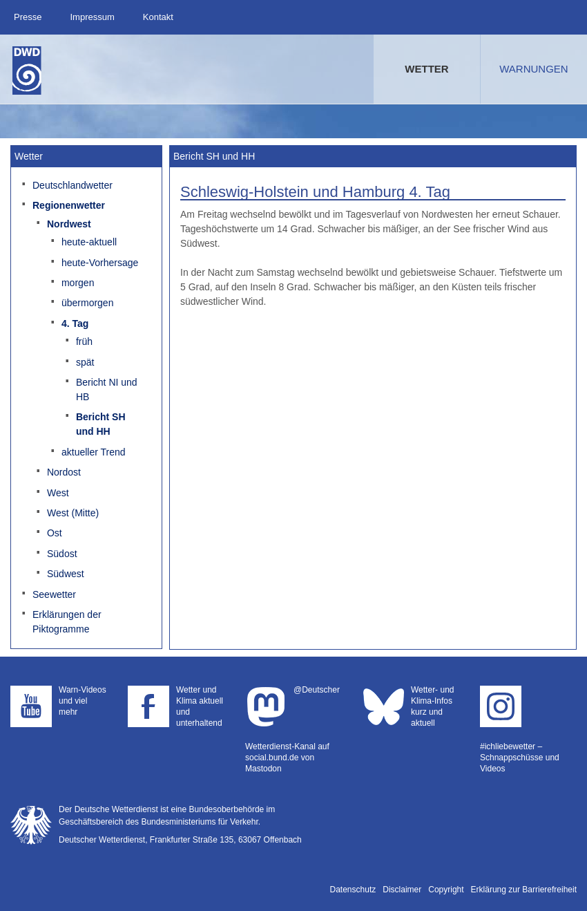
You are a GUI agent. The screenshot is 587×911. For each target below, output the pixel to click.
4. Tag (74, 323)
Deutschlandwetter (72, 185)
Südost (62, 553)
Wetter (426, 69)
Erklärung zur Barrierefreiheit (524, 889)
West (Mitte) (73, 512)
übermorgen (87, 302)
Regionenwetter (68, 205)
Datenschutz (353, 889)
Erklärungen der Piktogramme (67, 622)
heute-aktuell (89, 241)
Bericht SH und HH (101, 424)
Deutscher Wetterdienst (26, 70)
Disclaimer (402, 889)
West (58, 492)
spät (85, 362)
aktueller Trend (93, 452)
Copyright (445, 889)
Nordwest (69, 223)
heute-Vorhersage (99, 262)
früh (84, 341)
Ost (54, 532)
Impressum (92, 17)
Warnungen (533, 69)
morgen (77, 282)
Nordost (64, 472)
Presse (27, 17)
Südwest (65, 573)
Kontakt (158, 17)
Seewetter (54, 594)
